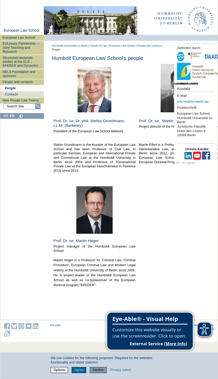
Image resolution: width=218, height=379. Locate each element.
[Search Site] (22, 106)
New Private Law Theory (21, 100)
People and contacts (18, 82)
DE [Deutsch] (6, 116)
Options (59, 370)
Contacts (11, 94)
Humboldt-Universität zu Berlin (70, 45)
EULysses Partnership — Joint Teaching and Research (21, 47)
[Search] (37, 106)
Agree (78, 370)
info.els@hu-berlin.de (192, 102)
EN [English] (12, 116)
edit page (55, 325)
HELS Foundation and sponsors (19, 74)
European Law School (21, 30)
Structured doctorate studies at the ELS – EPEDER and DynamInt (20, 62)
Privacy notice (120, 370)
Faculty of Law (98, 45)
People (10, 88)
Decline (98, 370)
